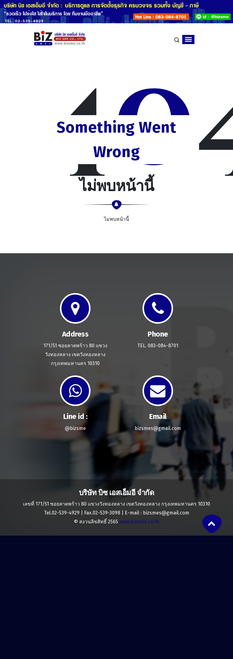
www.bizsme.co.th (139, 522)
